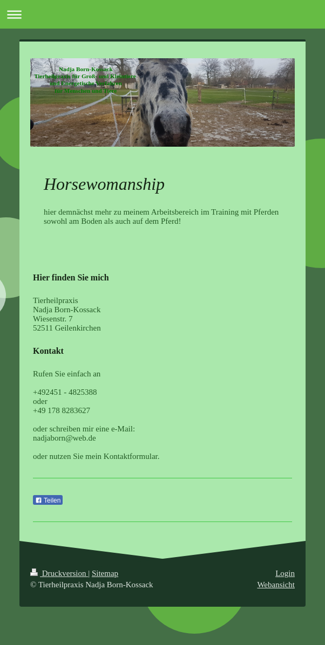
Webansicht (276, 584)
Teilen (47, 500)
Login (285, 573)
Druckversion (59, 573)
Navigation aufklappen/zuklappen (162, 14)
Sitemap (105, 573)
